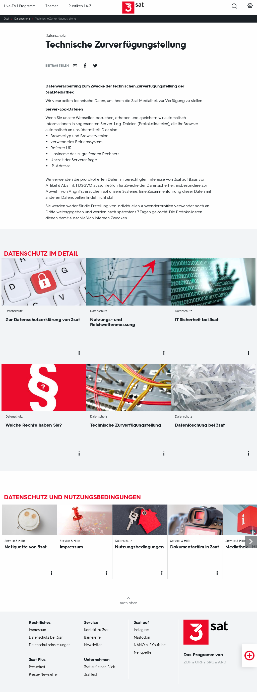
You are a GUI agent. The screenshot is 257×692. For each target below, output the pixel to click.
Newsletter (93, 645)
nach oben (128, 603)
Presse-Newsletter (43, 675)
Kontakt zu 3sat (96, 630)
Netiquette (142, 653)
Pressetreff (37, 667)
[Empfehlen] (75, 65)
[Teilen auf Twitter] (95, 65)
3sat (6, 18)
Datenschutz (22, 18)
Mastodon (142, 638)
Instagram (141, 630)
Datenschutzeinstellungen (50, 645)
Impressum (37, 630)
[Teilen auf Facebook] (85, 65)
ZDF (187, 662)
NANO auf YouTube (150, 645)
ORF (199, 662)
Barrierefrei (92, 638)
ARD (222, 662)
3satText (90, 675)
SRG (210, 662)
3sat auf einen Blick (99, 667)
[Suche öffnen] (234, 8)
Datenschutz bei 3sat (46, 638)
